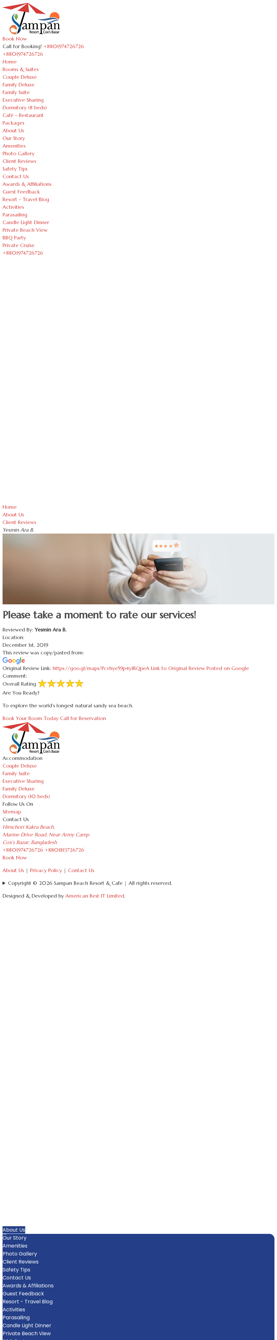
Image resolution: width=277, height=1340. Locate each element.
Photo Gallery (18, 153)
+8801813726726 (64, 850)
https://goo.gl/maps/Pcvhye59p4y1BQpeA (151, 668)
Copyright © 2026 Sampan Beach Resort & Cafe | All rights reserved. (90, 883)
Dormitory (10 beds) (26, 796)
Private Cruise (18, 245)
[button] (271, 1166)
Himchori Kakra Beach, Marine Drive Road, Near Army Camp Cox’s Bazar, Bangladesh (46, 834)
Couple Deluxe (20, 77)
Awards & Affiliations (27, 184)
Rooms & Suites (21, 69)
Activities (13, 207)
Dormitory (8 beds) (25, 107)
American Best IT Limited (94, 895)
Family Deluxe (18, 84)
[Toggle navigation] (47, 55)
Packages (13, 123)
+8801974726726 (23, 850)
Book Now (15, 38)
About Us (13, 130)
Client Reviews (19, 161)
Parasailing (15, 214)
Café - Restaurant (23, 115)
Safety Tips (15, 168)
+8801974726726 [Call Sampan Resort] (63, 46)
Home (10, 61)
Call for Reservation (83, 718)
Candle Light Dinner (26, 222)
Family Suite (16, 92)
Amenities (14, 145)
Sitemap (12, 811)
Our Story (14, 138)
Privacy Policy (46, 870)
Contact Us (16, 176)
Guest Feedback (21, 191)
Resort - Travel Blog (26, 199)
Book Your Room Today (30, 718)
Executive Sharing (23, 100)
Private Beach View (25, 230)
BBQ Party (14, 237)
